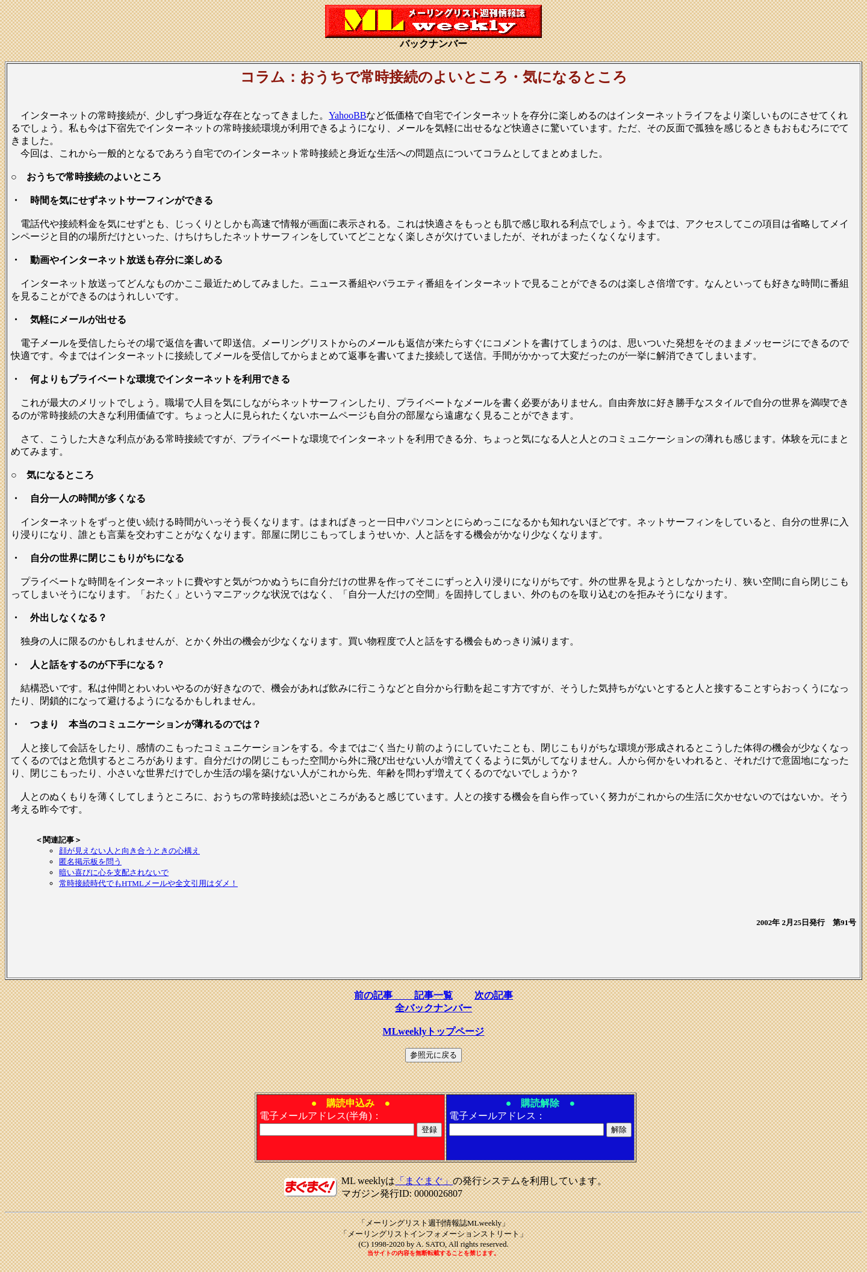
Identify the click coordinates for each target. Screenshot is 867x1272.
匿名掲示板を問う (90, 861)
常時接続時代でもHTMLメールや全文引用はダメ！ (148, 883)
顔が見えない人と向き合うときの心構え (129, 850)
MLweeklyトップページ (434, 1031)
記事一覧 (433, 995)
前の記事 (384, 995)
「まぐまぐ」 (424, 1181)
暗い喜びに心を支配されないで (114, 872)
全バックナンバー (433, 1008)
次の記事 (493, 995)
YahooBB (347, 115)
